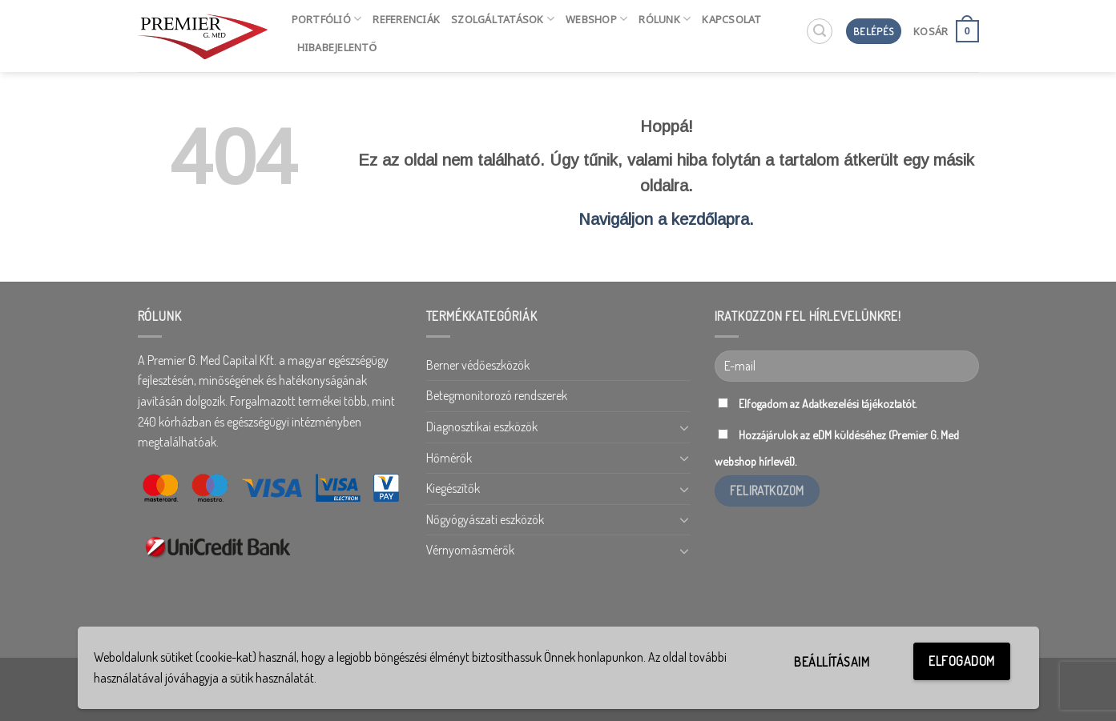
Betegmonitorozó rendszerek (496, 395)
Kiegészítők (453, 488)
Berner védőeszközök (478, 365)
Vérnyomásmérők (470, 550)
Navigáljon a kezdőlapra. (666, 219)
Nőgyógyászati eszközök (485, 519)
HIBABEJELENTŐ (337, 47)
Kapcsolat (731, 19)
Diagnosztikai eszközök (482, 427)
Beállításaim (831, 662)
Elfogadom (961, 661)
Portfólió (327, 18)
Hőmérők (449, 458)
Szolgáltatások (502, 18)
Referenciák (406, 19)
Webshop (596, 18)
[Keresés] (819, 31)
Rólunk (665, 18)
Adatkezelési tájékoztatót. (859, 403)
